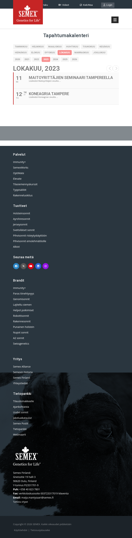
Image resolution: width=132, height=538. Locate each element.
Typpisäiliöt (19, 189)
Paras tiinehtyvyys (23, 293)
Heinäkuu (21, 52)
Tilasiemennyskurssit (25, 184)
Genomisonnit (21, 299)
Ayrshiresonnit (21, 219)
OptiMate (18, 173)
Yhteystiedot (20, 383)
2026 (74, 59)
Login (107, 5)
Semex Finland (21, 377)
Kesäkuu (105, 46)
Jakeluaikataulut (22, 418)
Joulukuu (99, 52)
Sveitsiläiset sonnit (24, 230)
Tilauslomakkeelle (23, 401)
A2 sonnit (18, 338)
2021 (26, 59)
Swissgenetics (21, 343)
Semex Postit (20, 423)
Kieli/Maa (86, 5)
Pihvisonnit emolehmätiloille (29, 241)
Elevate (17, 178)
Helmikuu (38, 46)
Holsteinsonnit (21, 213)
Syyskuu (49, 52)
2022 (36, 59)
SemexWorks (20, 167)
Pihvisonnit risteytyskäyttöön (30, 235)
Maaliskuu (55, 46)
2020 (17, 59)
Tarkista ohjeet (20, 501)
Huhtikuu (72, 46)
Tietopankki (20, 429)
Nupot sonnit (21, 332)
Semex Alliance (22, 366)
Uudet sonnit (20, 412)
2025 (64, 59)
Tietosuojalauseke (40, 530)
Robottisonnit (21, 315)
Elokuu (35, 52)
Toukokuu (89, 46)
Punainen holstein (23, 327)
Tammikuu (21, 46)
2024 (55, 59)
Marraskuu (81, 52)
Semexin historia (23, 372)
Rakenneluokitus (22, 195)
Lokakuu (64, 52)
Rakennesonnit (21, 321)
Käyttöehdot (20, 530)
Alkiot (16, 246)
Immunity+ (19, 162)
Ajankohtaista (21, 406)
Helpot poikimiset (23, 310)
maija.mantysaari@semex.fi (37, 497)
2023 (45, 59)
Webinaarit (19, 434)
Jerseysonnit (20, 224)
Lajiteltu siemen (22, 304)
